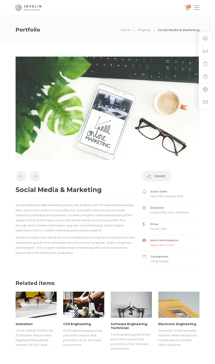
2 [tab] (110, 149)
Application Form (162, 245)
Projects (144, 30)
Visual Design (159, 261)
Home (125, 30)
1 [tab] (105, 149)
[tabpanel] (107, 108)
